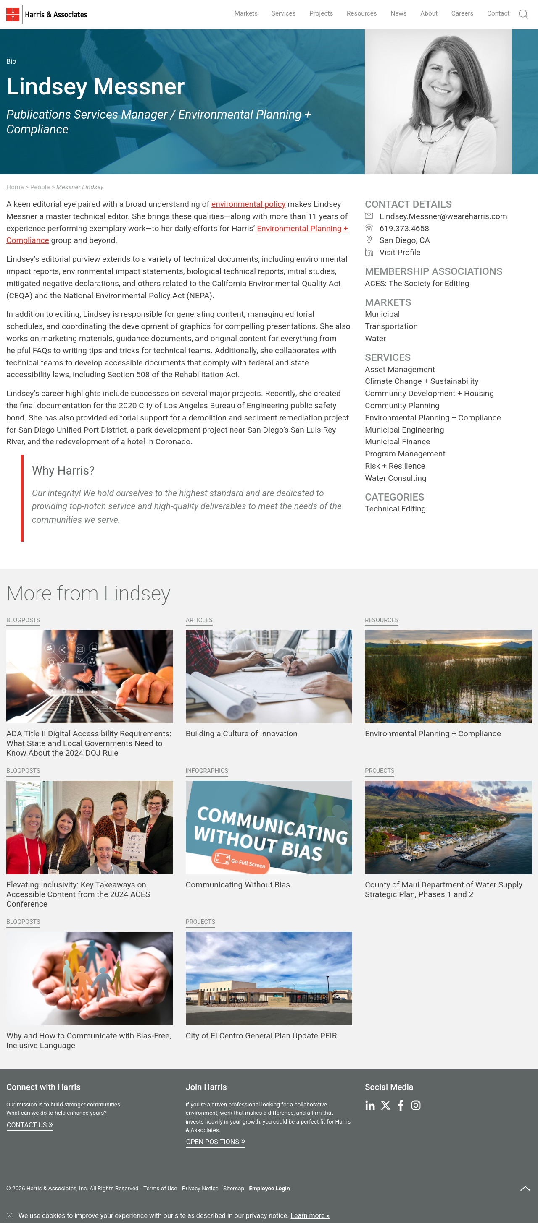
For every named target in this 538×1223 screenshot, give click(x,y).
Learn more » (310, 1216)
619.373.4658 (397, 228)
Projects (314, 13)
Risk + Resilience (395, 466)
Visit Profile (392, 252)
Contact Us (30, 1124)
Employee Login (269, 1188)
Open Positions (215, 1141)
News (394, 13)
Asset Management (400, 369)
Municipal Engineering (404, 430)
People (40, 187)
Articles (199, 620)
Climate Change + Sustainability (421, 381)
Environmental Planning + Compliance (433, 417)
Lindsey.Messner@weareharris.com (436, 216)
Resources (356, 13)
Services (274, 13)
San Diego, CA (397, 240)
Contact (497, 13)
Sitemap (233, 1188)
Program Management (405, 454)
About (426, 13)
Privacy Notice (200, 1188)
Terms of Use (160, 1188)
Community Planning (402, 405)
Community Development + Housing (429, 393)
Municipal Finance (397, 441)
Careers (460, 13)
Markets (236, 13)
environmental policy (248, 204)
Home (15, 187)
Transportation (391, 326)
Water (375, 338)
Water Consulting (395, 478)
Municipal (382, 314)
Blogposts (23, 620)
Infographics (207, 770)
